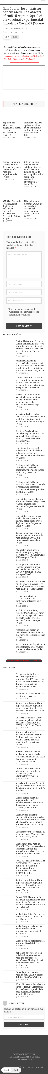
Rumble (32, 59)
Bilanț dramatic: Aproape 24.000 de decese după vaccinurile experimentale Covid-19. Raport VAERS (33, 208)
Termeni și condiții (25, 1059)
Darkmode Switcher (24, 1054)
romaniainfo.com (25, 56)
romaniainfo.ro (10, 56)
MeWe (35, 56)
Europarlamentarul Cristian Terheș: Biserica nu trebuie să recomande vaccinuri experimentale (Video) (12, 169)
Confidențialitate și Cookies (25, 1057)
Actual (5, 28)
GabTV (25, 59)
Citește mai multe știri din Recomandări (24, 661)
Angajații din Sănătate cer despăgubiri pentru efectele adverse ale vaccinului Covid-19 (12, 129)
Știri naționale (20, 28)
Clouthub (7, 59)
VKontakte (17, 59)
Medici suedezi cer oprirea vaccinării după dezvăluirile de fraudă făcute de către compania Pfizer (33, 129)
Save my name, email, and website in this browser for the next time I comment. (24, 312)
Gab (41, 56)
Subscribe (24, 1024)
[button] (11, 37)
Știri (11, 28)
